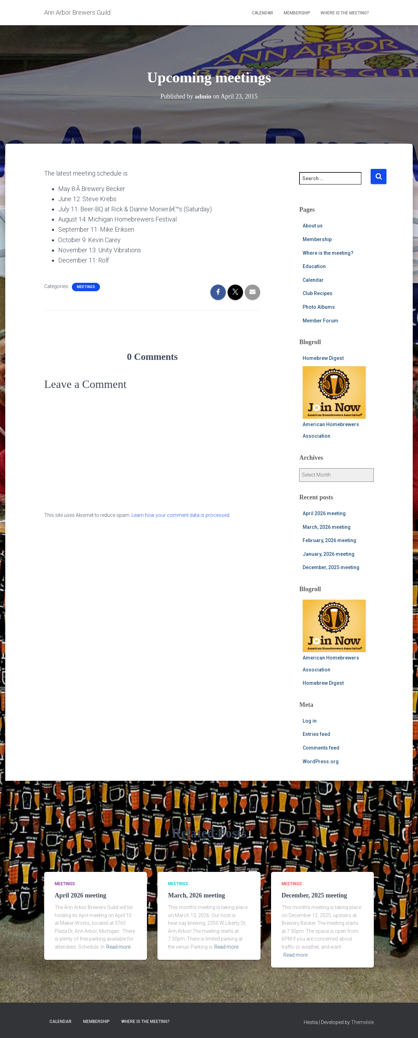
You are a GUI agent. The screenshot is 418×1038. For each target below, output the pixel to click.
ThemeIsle (362, 1022)
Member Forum (320, 320)
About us (313, 225)
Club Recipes (317, 293)
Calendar (262, 13)
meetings (86, 287)
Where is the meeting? (345, 13)
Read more (118, 947)
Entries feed (316, 734)
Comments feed (321, 748)
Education (314, 266)
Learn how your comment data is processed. (181, 515)
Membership (297, 13)
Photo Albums (319, 307)
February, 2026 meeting (329, 540)
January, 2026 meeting (329, 554)
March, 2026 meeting (327, 527)
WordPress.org (321, 761)
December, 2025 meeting (331, 567)
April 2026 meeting (324, 513)
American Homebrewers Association (334, 402)
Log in (310, 721)
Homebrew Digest (323, 358)
